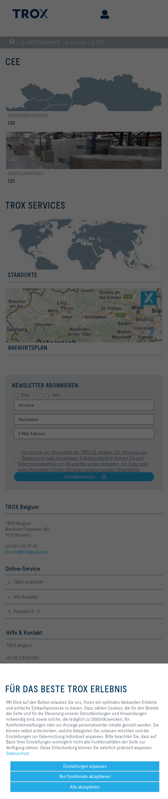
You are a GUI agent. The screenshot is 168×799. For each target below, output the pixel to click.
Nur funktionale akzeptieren (85, 776)
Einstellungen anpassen (85, 766)
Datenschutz (17, 753)
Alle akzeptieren (85, 787)
